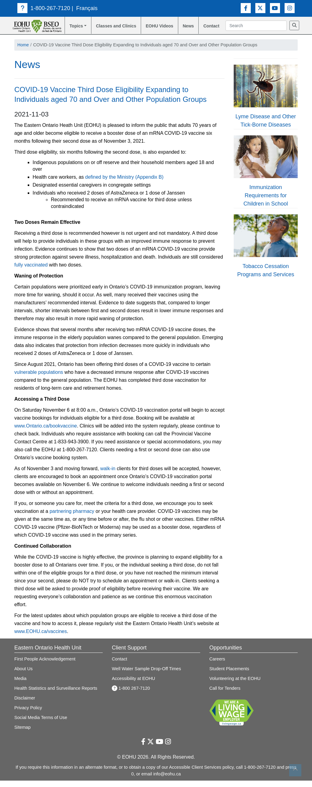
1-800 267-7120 (131, 694)
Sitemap (22, 734)
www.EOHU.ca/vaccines (40, 638)
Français (87, 8)
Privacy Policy (28, 714)
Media (20, 685)
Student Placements (229, 675)
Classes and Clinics (109, 29)
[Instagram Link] (290, 8)
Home (23, 51)
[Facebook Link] (246, 8)
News (190, 25)
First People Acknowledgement (45, 665)
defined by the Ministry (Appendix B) (124, 183)
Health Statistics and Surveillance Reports (55, 694)
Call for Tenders (224, 694)
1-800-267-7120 (43, 8)
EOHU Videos (153, 29)
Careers (217, 665)
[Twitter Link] (260, 8)
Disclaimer (24, 704)
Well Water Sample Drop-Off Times (146, 675)
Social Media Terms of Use (40, 724)
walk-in (107, 475)
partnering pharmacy (72, 517)
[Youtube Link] (275, 8)
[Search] (231, 34)
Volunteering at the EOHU (235, 685)
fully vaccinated (31, 271)
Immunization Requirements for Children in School (265, 202)
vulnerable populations (38, 378)
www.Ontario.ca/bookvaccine (45, 432)
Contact (213, 25)
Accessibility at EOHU (133, 685)
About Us (23, 675)
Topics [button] (76, 25)
